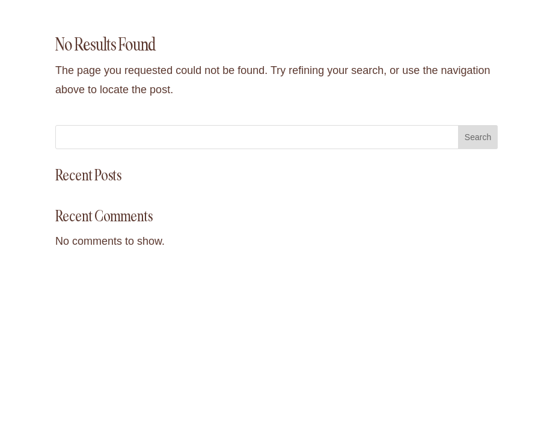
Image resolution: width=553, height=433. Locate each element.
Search (478, 137)
